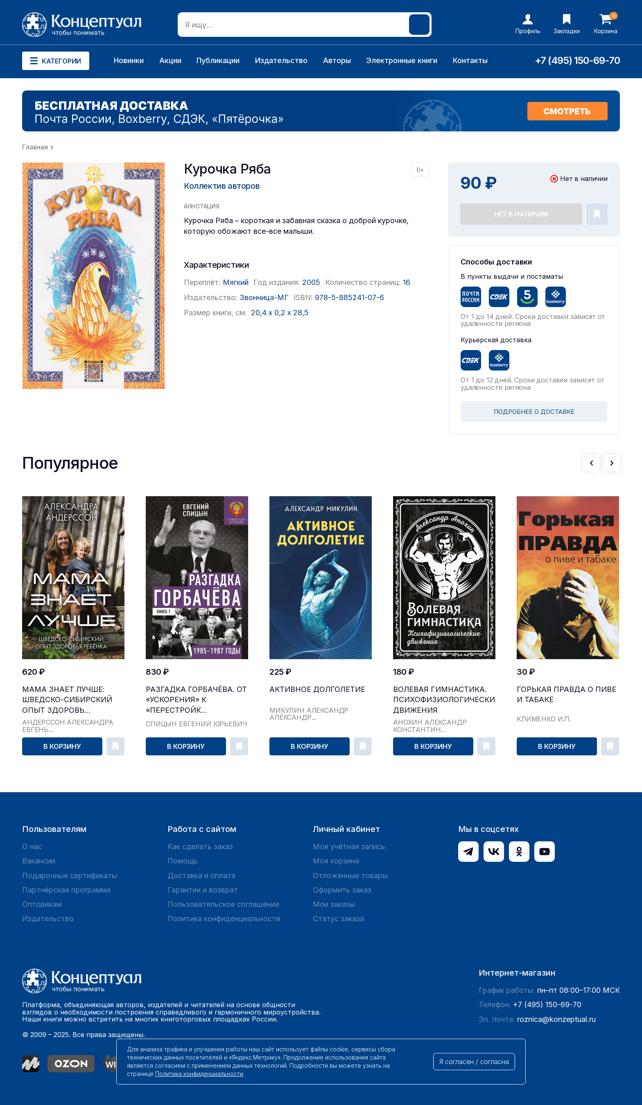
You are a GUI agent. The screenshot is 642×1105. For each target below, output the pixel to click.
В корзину (62, 746)
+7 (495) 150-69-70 (577, 60)
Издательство (281, 60)
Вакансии (38, 860)
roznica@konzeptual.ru (556, 1019)
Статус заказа (338, 918)
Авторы (337, 60)
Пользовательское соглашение (223, 904)
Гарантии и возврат (202, 890)
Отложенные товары (350, 875)
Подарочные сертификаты (69, 875)
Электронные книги (401, 60)
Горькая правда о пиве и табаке (566, 694)
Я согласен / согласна (474, 1062)
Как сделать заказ (200, 846)
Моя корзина (336, 860)
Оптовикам (42, 904)
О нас (32, 846)
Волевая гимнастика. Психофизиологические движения (444, 699)
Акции (170, 60)
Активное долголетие (317, 689)
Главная (35, 147)
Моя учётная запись (349, 846)
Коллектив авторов (222, 186)
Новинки (129, 60)
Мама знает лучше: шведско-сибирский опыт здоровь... (67, 699)
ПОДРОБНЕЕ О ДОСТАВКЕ (534, 412)
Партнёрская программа (66, 890)
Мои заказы (334, 904)
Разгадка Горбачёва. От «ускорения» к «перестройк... (196, 699)
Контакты (470, 60)
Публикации (218, 60)
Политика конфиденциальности (223, 918)
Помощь (182, 860)
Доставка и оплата (201, 875)
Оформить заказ (342, 890)
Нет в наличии (521, 214)
